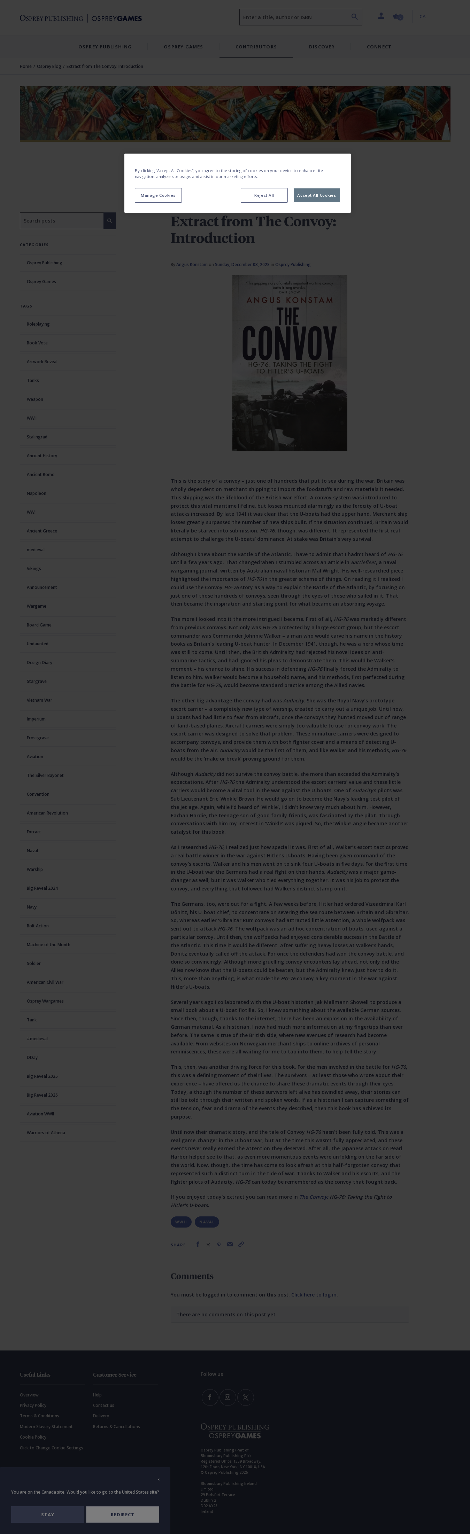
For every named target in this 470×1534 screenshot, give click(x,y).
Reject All (264, 195)
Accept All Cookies (316, 195)
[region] (237, 183)
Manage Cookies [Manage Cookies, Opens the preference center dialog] (158, 195)
